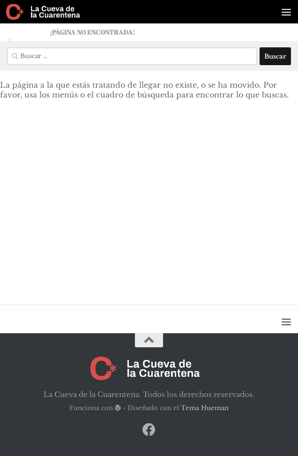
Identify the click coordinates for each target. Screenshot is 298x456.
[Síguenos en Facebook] (149, 429)
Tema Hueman (205, 408)
